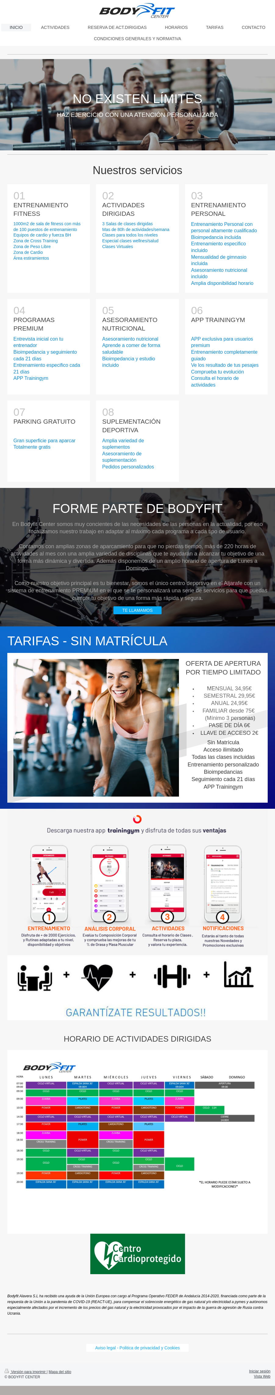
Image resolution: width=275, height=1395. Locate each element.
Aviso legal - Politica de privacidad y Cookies (137, 1347)
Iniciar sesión (259, 1371)
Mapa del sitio (60, 1372)
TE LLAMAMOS (137, 610)
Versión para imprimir (26, 1372)
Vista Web (262, 1376)
